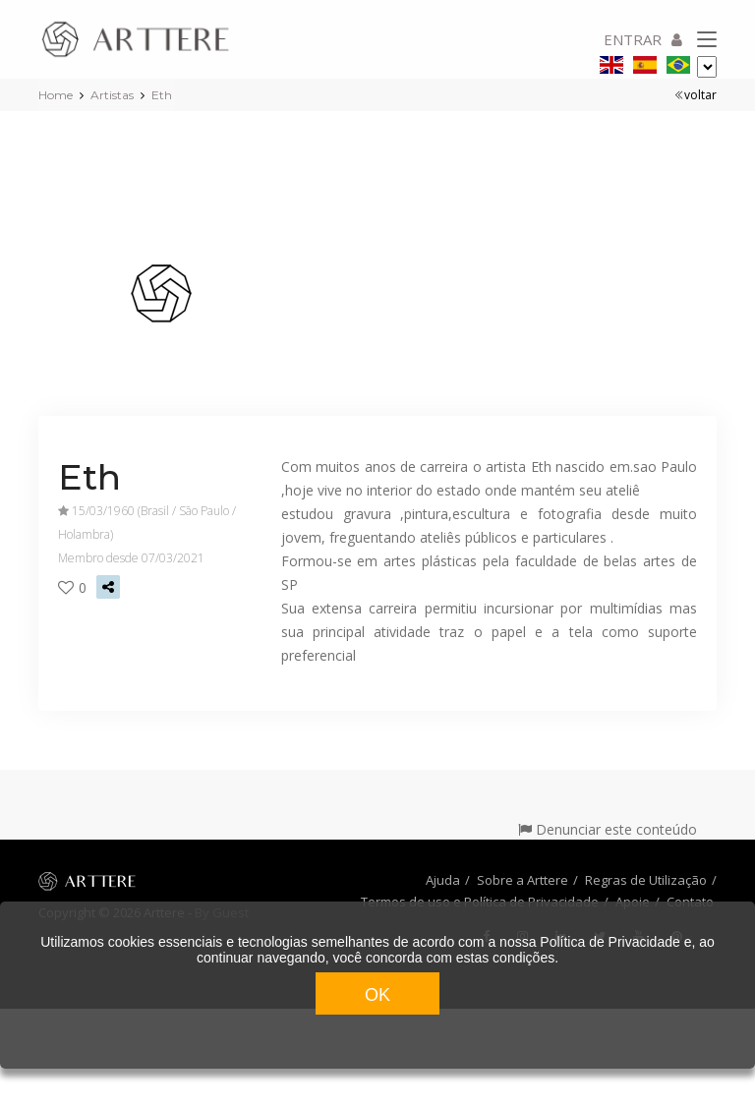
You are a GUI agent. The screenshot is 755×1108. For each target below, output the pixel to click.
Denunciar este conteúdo (607, 829)
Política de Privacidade (609, 942)
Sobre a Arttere (522, 880)
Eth (161, 94)
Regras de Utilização (646, 880)
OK (377, 995)
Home (55, 94)
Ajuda (443, 880)
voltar (695, 95)
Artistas (112, 94)
